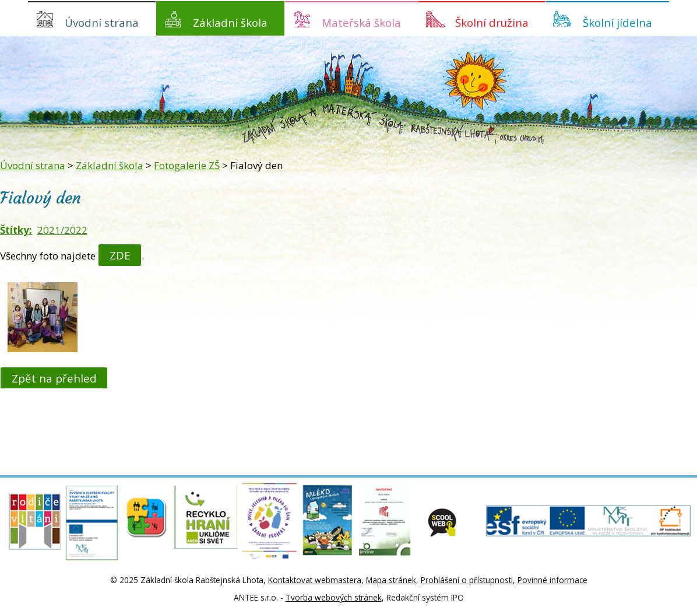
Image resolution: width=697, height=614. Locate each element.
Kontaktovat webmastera (314, 579)
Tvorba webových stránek (334, 597)
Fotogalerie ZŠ (187, 165)
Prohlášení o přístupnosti (467, 579)
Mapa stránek (391, 579)
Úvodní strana (102, 22)
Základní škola (230, 22)
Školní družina (492, 22)
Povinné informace (552, 579)
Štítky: (16, 230)
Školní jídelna (617, 22)
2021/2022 (62, 230)
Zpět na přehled (54, 377)
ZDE (120, 255)
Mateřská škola (361, 22)
